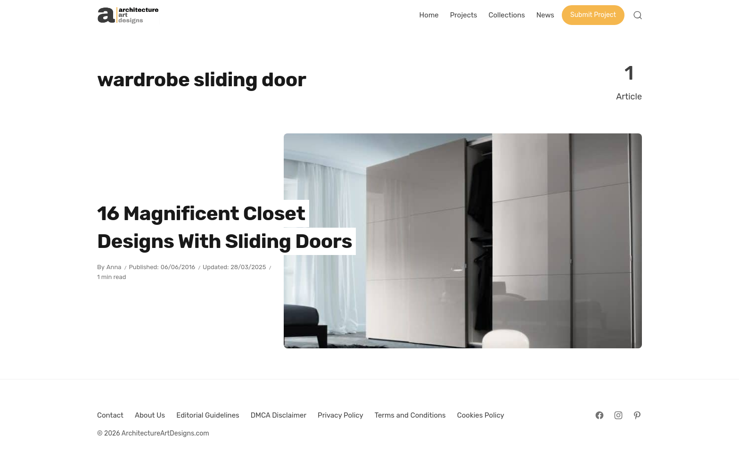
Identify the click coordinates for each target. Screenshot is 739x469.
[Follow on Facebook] (599, 415)
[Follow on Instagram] (618, 415)
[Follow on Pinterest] (637, 415)
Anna (114, 267)
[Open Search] (637, 15)
